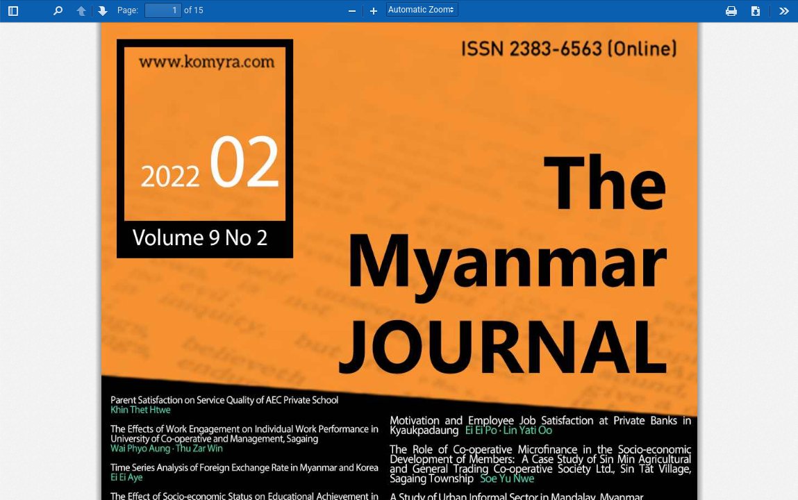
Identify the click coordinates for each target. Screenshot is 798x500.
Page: (127, 10)
